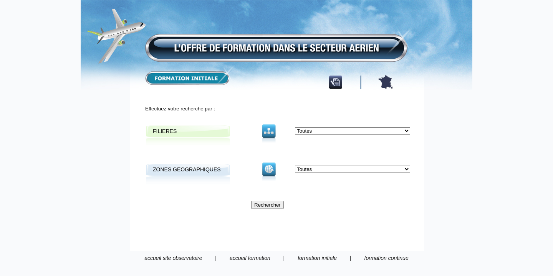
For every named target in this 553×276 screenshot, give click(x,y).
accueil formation (250, 258)
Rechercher (267, 205)
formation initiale (317, 258)
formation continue (386, 258)
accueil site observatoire (173, 258)
